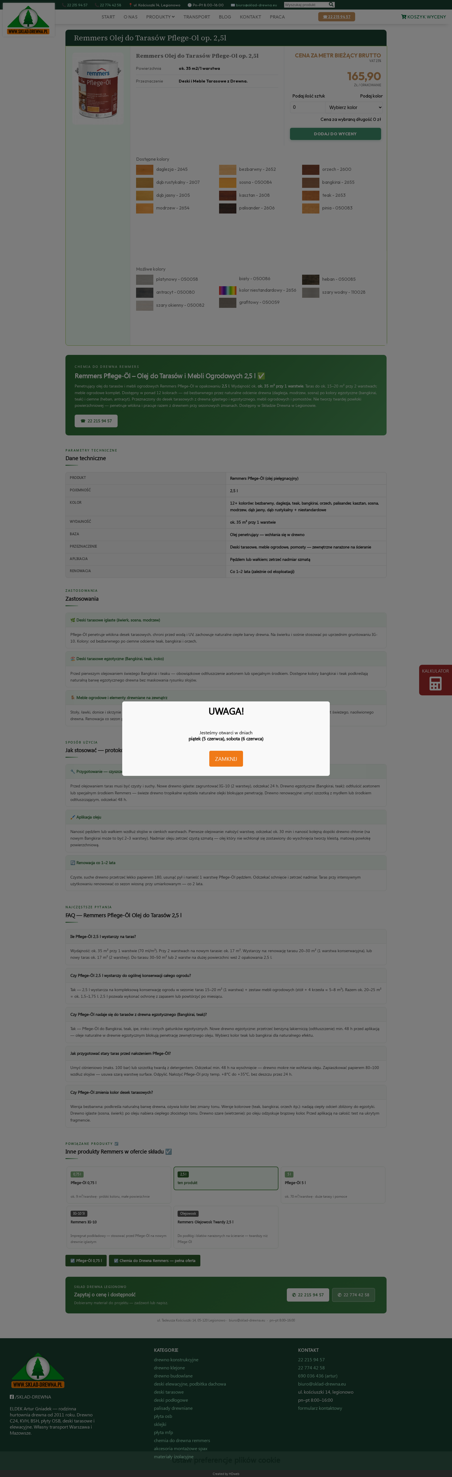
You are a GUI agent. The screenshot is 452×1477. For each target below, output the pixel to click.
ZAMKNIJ (226, 758)
